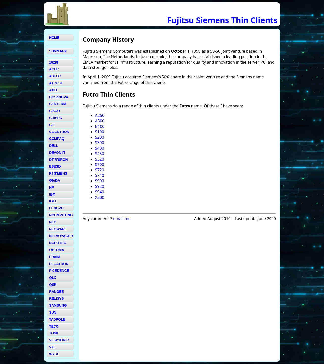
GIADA (54, 180)
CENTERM (57, 104)
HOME (54, 38)
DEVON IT (57, 153)
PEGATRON (58, 264)
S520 (99, 159)
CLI (52, 125)
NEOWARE (58, 229)
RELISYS (56, 298)
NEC (52, 222)
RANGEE (56, 292)
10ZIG (54, 62)
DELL (53, 146)
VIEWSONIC (59, 340)
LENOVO (56, 208)
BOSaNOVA (58, 97)
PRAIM (54, 257)
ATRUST (56, 83)
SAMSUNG (58, 305)
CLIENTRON (59, 132)
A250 (100, 115)
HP (51, 187)
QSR (52, 285)
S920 (99, 186)
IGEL (53, 201)
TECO (54, 326)
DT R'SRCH (58, 160)
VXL (52, 347)
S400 (99, 148)
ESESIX (55, 166)
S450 (99, 153)
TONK (54, 333)
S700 (99, 164)
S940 (99, 192)
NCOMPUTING (61, 215)
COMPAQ (56, 139)
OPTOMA (56, 250)
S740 (99, 175)
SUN (52, 312)
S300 (99, 142)
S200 (99, 137)
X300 (99, 197)
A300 (100, 121)
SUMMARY (58, 51)
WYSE (54, 354)
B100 (100, 126)
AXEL (53, 90)
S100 (99, 131)
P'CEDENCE (59, 271)
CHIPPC (55, 118)
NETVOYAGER (61, 236)
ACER (54, 69)
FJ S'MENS (58, 173)
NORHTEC (57, 243)
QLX (52, 278)
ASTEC (55, 76)
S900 (99, 181)
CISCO (54, 111)
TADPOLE (57, 319)
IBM (52, 194)
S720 (99, 170)
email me (121, 218)
